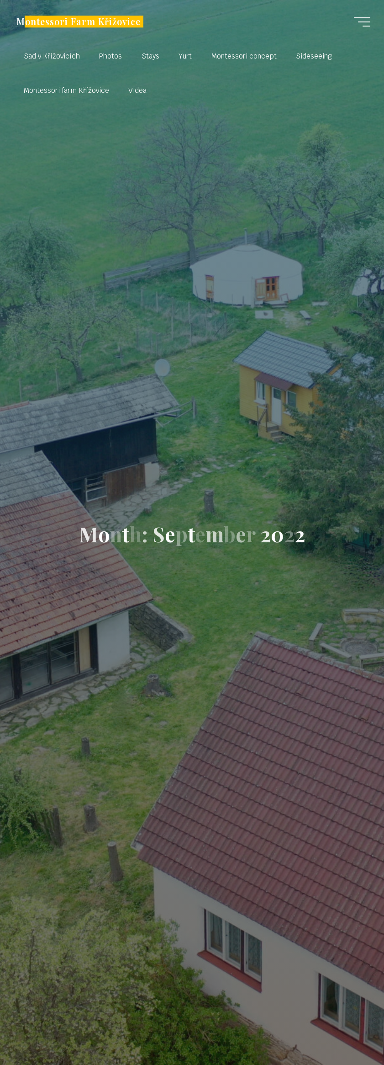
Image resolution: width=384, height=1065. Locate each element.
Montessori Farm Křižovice (78, 21)
